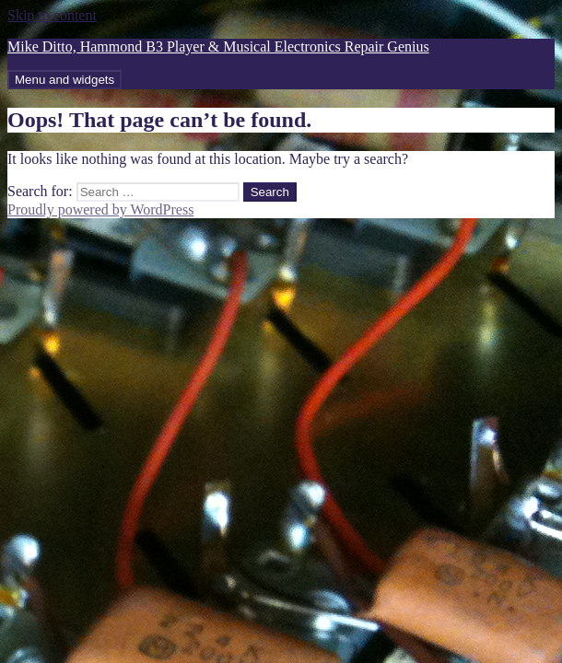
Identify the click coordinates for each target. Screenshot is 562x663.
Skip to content (52, 15)
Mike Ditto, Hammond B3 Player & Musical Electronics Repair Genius (218, 46)
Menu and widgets (64, 80)
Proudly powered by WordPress (100, 209)
